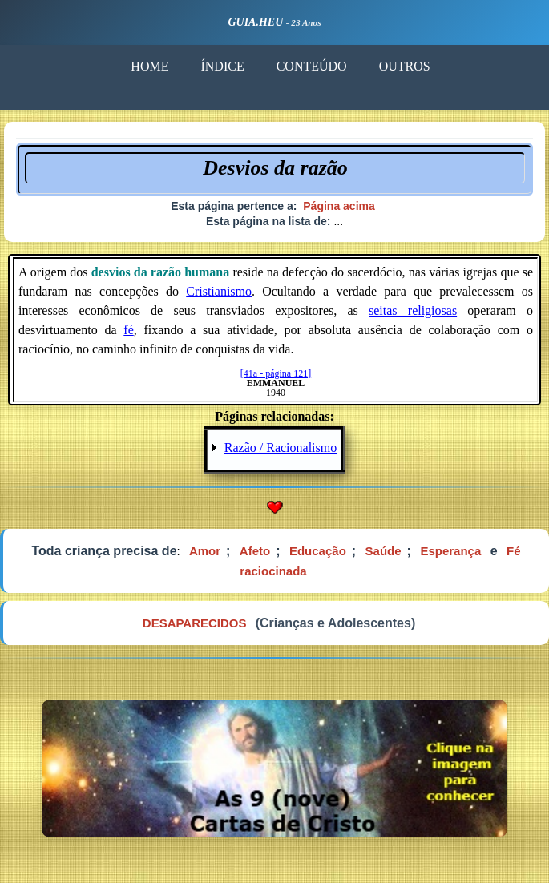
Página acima (339, 206)
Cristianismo (219, 291)
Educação (317, 551)
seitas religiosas (413, 310)
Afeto (255, 551)
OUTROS (404, 66)
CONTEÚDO (312, 66)
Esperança (450, 551)
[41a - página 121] (275, 373)
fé (128, 330)
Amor (204, 551)
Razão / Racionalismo (280, 447)
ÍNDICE (222, 66)
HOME (149, 66)
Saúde (383, 551)
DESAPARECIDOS (195, 623)
